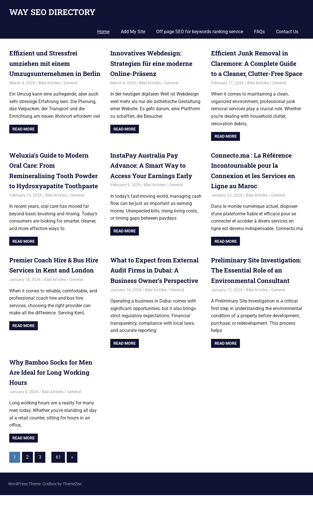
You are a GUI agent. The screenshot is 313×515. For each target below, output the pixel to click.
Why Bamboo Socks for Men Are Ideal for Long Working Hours (52, 392)
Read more (23, 139)
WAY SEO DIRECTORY (52, 12)
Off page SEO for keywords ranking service (199, 31)
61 (58, 477)
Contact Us (287, 31)
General (70, 93)
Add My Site (133, 31)
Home (103, 31)
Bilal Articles (49, 93)
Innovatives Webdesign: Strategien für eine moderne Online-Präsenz (153, 63)
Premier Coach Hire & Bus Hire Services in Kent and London (48, 280)
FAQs (259, 31)
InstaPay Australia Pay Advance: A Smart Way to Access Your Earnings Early (152, 175)
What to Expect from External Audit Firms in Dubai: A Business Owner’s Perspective (155, 280)
